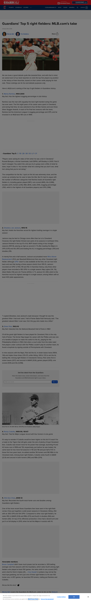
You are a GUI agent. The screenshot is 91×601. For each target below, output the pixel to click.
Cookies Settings (61, 597)
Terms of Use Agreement (47, 599)
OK (74, 597)
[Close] (88, 597)
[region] (45, 597)
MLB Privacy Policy (33, 599)
